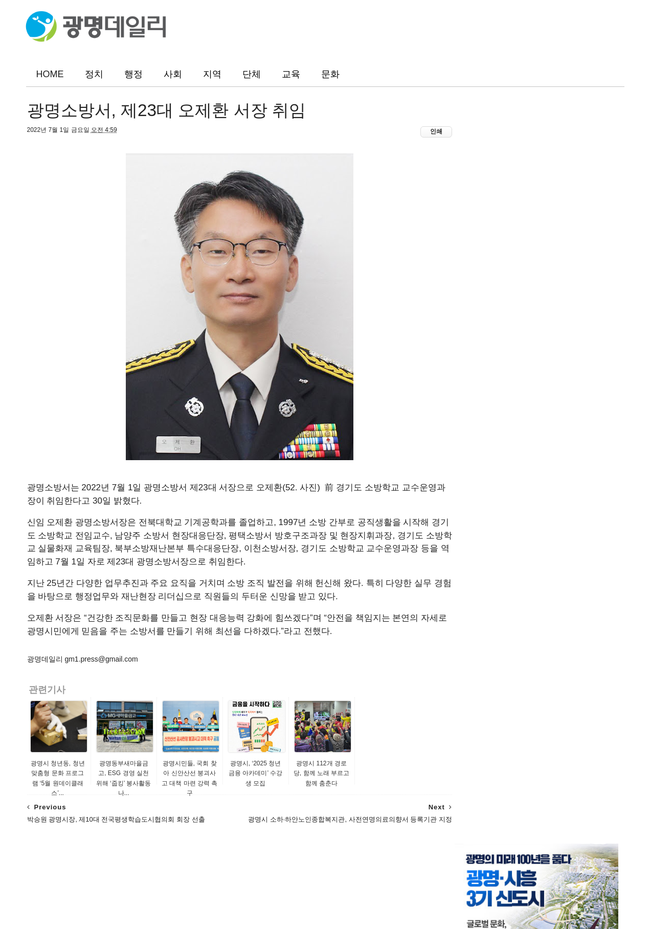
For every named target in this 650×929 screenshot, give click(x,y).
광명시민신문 (472, 421)
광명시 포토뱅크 (477, 514)
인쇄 (415, 133)
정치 (94, 74)
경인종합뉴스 (472, 473)
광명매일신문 (472, 431)
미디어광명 (468, 483)
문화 (330, 74)
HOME (50, 74)
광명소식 (479, 388)
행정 (133, 74)
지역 (212, 74)
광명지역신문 (472, 452)
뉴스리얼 (465, 462)
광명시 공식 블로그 (481, 504)
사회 (173, 74)
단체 (251, 74)
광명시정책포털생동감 (486, 493)
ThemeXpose (545, 905)
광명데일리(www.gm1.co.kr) (316, 894)
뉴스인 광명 (469, 442)
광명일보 (465, 410)
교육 (291, 74)
